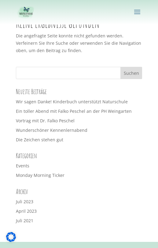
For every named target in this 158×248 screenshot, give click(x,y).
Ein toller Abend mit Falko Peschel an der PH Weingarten (74, 111)
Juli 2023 (24, 201)
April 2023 (26, 211)
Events (22, 166)
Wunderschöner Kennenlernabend (51, 130)
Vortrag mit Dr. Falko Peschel (45, 121)
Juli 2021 (24, 220)
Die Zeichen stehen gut (39, 140)
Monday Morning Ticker (40, 175)
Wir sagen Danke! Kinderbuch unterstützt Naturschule (72, 102)
